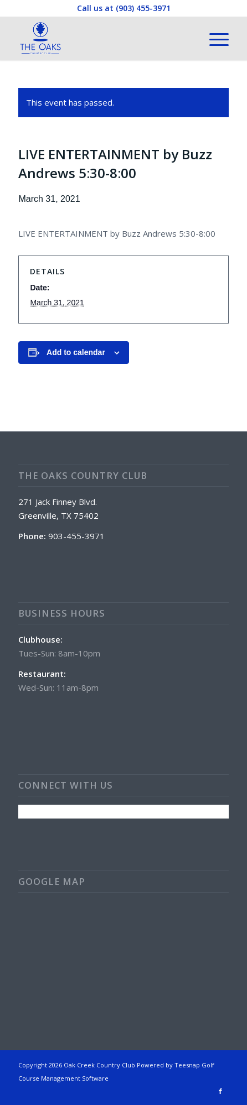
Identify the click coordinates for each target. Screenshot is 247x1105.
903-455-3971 (76, 535)
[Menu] (213, 38)
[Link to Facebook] (220, 1091)
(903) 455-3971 (143, 8)
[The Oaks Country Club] (102, 38)
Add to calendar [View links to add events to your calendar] (76, 352)
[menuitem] (213, 38)
